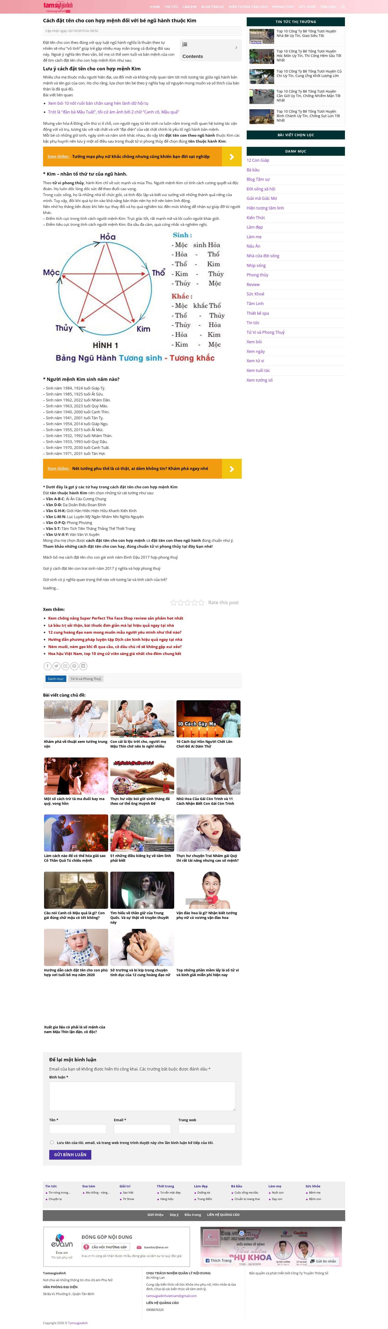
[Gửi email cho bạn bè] (65, 666)
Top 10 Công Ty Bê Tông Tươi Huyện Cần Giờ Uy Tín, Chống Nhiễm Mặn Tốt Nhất (308, 96)
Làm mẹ (254, 236)
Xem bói (254, 341)
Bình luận (58, 1077)
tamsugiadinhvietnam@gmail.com (171, 1296)
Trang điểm (204, 1199)
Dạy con (277, 1199)
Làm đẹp (190, 6)
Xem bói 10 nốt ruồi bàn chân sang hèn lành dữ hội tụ (98, 103)
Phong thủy (283, 6)
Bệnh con (315, 1199)
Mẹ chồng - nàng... (98, 1192)
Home (155, 6)
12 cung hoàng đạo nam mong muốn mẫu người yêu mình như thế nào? (114, 632)
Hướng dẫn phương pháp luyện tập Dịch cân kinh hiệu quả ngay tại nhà (115, 639)
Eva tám (88, 1186)
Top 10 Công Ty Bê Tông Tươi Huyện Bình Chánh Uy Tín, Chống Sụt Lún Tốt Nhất (308, 116)
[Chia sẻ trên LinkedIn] (83, 666)
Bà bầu (253, 170)
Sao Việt (128, 1192)
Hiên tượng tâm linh (248, 6)
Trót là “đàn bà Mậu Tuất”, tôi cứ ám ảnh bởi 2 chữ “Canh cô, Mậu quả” (113, 112)
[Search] (343, 7)
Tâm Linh (328, 6)
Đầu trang (193, 1215)
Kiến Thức (256, 217)
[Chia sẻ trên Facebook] (48, 666)
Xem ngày (256, 351)
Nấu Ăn (253, 246)
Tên (53, 1120)
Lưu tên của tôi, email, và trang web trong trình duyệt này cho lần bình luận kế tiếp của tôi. (135, 1142)
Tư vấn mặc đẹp (170, 1192)
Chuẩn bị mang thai (247, 1199)
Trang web (187, 1120)
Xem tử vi (255, 361)
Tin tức (171, 6)
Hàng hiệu (166, 1199)
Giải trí (125, 1186)
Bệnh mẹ (314, 1192)
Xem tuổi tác (258, 370)
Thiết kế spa (258, 313)
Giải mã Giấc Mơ (262, 198)
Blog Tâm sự (212, 6)
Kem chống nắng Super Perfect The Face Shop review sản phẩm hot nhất (115, 618)
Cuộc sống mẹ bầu (246, 1192)
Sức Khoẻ (307, 6)
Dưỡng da (203, 1192)
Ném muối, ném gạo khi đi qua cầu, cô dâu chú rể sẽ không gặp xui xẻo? (115, 646)
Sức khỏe (313, 1186)
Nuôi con (278, 1192)
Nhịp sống (256, 265)
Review (253, 284)
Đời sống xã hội (261, 189)
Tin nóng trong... (59, 1192)
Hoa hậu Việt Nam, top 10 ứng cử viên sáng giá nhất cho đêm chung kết (114, 653)
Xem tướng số (260, 380)
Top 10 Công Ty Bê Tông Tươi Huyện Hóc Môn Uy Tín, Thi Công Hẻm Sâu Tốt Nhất (309, 55)
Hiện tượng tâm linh (265, 208)
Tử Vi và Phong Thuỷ (86, 679)
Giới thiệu (155, 1215)
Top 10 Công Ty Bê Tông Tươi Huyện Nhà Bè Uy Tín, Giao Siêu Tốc (306, 33)
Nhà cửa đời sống (263, 256)
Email (120, 1120)
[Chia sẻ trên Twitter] (56, 666)
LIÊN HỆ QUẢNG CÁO (223, 1215)
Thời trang (165, 1186)
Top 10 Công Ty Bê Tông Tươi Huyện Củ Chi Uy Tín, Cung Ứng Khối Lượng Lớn (309, 73)
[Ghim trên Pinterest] (74, 666)
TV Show (128, 1199)
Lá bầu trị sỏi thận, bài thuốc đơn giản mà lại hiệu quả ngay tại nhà (111, 625)
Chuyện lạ (55, 1199)
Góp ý (174, 1215)
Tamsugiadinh (78, 1323)
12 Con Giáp (258, 160)
